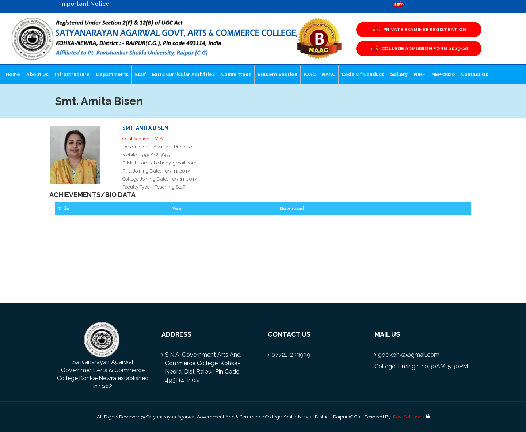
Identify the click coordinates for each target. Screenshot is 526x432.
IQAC (310, 74)
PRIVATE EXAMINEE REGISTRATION (418, 30)
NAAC (328, 74)
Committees (236, 74)
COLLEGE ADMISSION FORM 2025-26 (419, 49)
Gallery (399, 74)
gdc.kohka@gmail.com (408, 354)
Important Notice (84, 3)
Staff (140, 74)
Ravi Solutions (408, 417)
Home (12, 74)
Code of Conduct (363, 74)
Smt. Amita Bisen (145, 128)
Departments (112, 74)
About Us (37, 74)
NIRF (419, 74)
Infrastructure (72, 74)
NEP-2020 (443, 74)
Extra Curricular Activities (183, 74)
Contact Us (474, 74)
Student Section (277, 74)
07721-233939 (290, 354)
